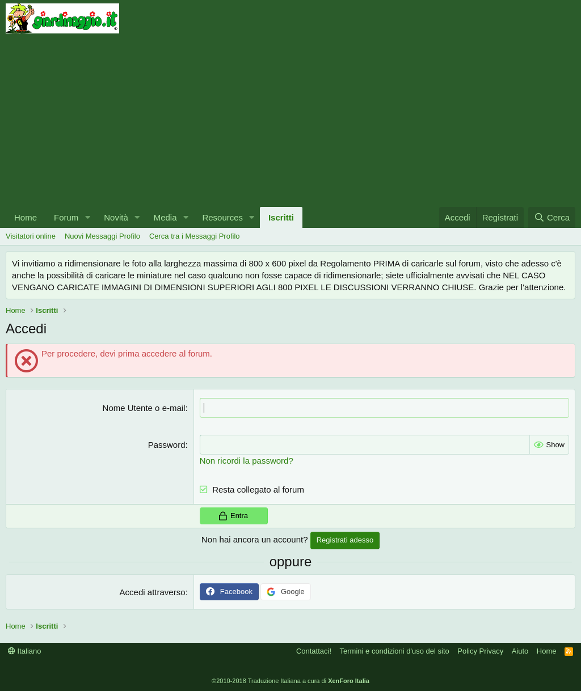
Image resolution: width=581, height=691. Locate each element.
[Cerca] (551, 217)
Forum (66, 217)
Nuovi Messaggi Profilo (102, 236)
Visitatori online (31, 236)
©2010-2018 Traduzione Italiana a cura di (290, 680)
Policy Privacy (480, 651)
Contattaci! (313, 651)
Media (165, 217)
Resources (222, 217)
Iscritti (281, 217)
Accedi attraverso (153, 592)
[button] (87, 217)
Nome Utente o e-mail (144, 408)
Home (25, 217)
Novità (116, 217)
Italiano (24, 651)
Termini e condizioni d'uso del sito (394, 651)
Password (167, 445)
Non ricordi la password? (246, 460)
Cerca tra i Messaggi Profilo (194, 236)
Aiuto (520, 651)
